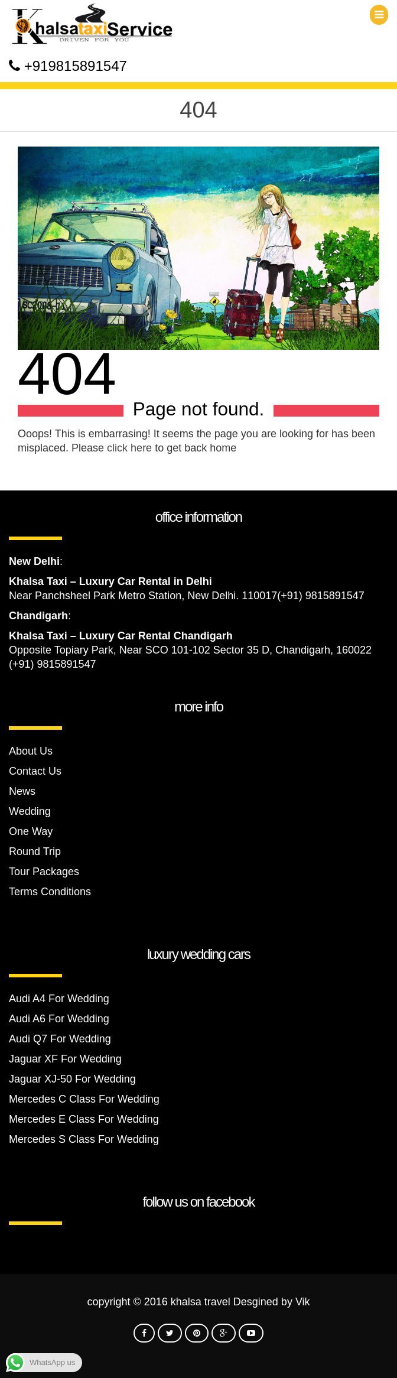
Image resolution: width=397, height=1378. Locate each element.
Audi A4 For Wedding (59, 999)
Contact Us (35, 771)
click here (129, 448)
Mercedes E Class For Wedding (84, 1119)
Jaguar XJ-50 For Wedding (72, 1079)
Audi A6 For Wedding (59, 1019)
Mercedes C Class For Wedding (84, 1099)
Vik (302, 1302)
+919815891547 (75, 66)
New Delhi (34, 561)
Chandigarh (38, 616)
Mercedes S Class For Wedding (84, 1139)
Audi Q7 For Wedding (60, 1039)
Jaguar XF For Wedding (65, 1059)
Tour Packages (44, 872)
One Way (31, 831)
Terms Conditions (50, 892)
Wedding (30, 811)
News (22, 791)
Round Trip (35, 851)
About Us (31, 751)
